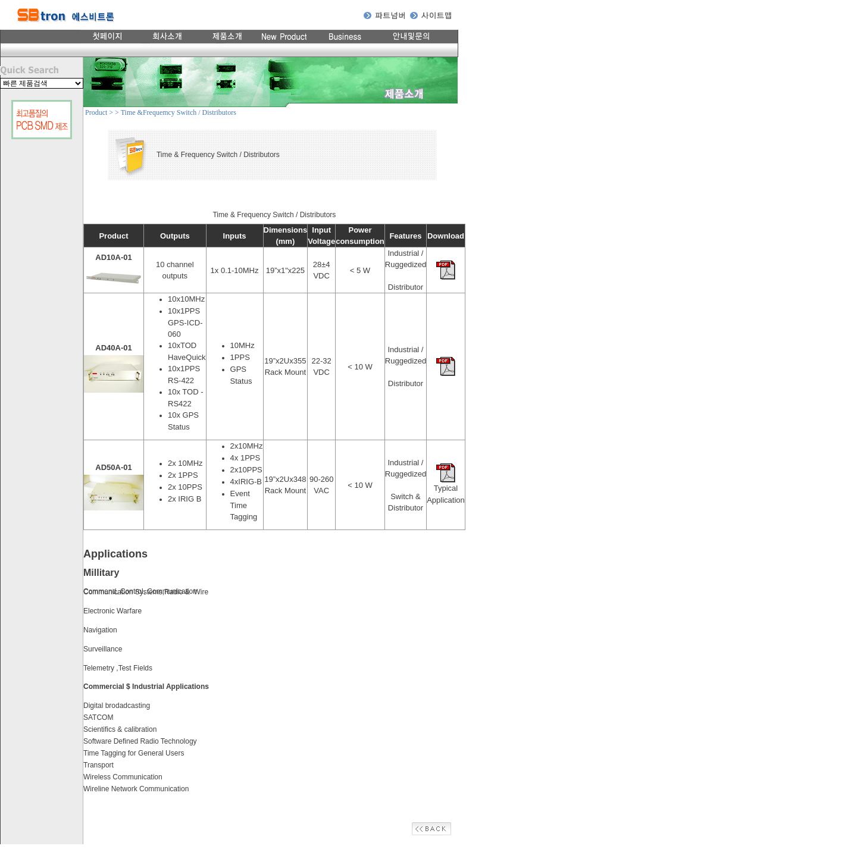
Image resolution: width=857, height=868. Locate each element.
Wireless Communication (122, 777)
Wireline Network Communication (136, 789)
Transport (98, 765)
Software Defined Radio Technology (140, 741)
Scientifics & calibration (120, 729)
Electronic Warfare (112, 611)
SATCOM (98, 717)
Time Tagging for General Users (133, 753)
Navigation (100, 630)
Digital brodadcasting (116, 705)
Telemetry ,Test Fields (117, 668)
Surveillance (102, 649)
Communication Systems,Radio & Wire (145, 592)
